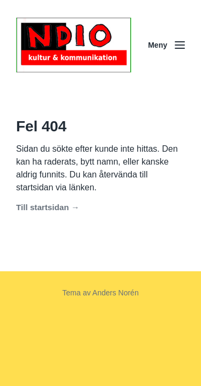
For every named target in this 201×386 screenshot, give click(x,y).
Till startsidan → (47, 207)
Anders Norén (115, 292)
